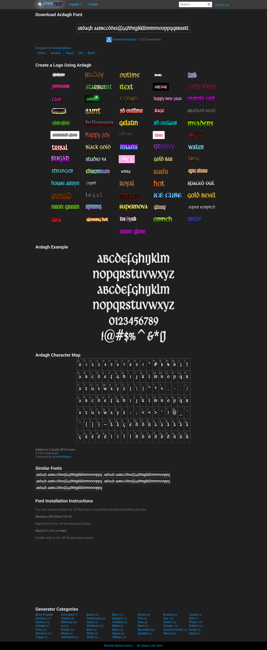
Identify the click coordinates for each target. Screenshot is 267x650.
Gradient (119, 622)
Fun (168, 618)
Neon (143, 626)
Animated (69, 614)
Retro (117, 629)
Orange (170, 626)
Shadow (43, 633)
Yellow (119, 637)
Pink (40, 629)
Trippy (41, 637)
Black (91, 53)
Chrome (43, 618)
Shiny (92, 633)
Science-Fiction (175, 629)
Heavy (69, 53)
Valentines (70, 637)
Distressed (96, 618)
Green (169, 622)
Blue (117, 614)
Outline (196, 626)
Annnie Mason (61, 48)
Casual (195, 614)
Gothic (41, 53)
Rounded (146, 629)
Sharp (66, 633)
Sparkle (144, 633)
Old (80, 53)
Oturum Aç (222, 5)
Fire (142, 618)
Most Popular (44, 614)
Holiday (42, 626)
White (92, 637)
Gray (142, 622)
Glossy (42, 622)
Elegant (119, 618)
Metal (117, 626)
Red (92, 629)
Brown (144, 614)
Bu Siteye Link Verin (150, 645)
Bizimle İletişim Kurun (118, 645)
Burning (170, 614)
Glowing (69, 622)
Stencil (169, 633)
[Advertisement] (17, 67)
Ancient (56, 53)
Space (118, 633)
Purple (68, 629)
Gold (92, 622)
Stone (194, 633)
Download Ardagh (121, 39)
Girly (194, 618)
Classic (67, 618)
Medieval (95, 626)
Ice (65, 626)
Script (194, 629)
